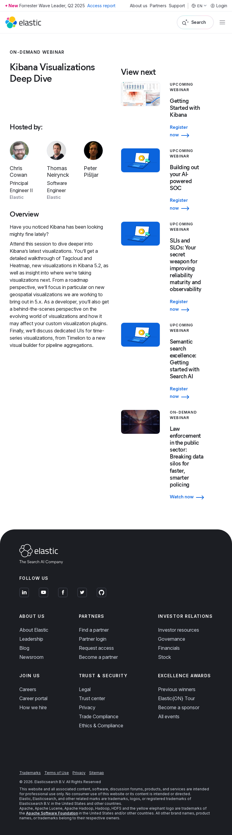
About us (138, 6)
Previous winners (176, 689)
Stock (164, 657)
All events (168, 716)
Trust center (92, 698)
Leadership (31, 639)
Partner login (92, 639)
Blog (24, 648)
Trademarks (30, 772)
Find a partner (94, 630)
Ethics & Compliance (101, 725)
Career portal (33, 698)
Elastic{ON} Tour (176, 698)
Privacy (87, 707)
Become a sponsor (178, 707)
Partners (158, 6)
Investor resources (178, 630)
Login (218, 5)
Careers (27, 689)
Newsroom (31, 657)
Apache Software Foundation (52, 813)
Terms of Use (56, 772)
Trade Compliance (98, 716)
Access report (101, 5)
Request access (96, 648)
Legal (85, 689)
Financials (169, 648)
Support (177, 6)
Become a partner (98, 657)
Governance (171, 639)
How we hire (33, 707)
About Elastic (33, 630)
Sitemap (96, 772)
